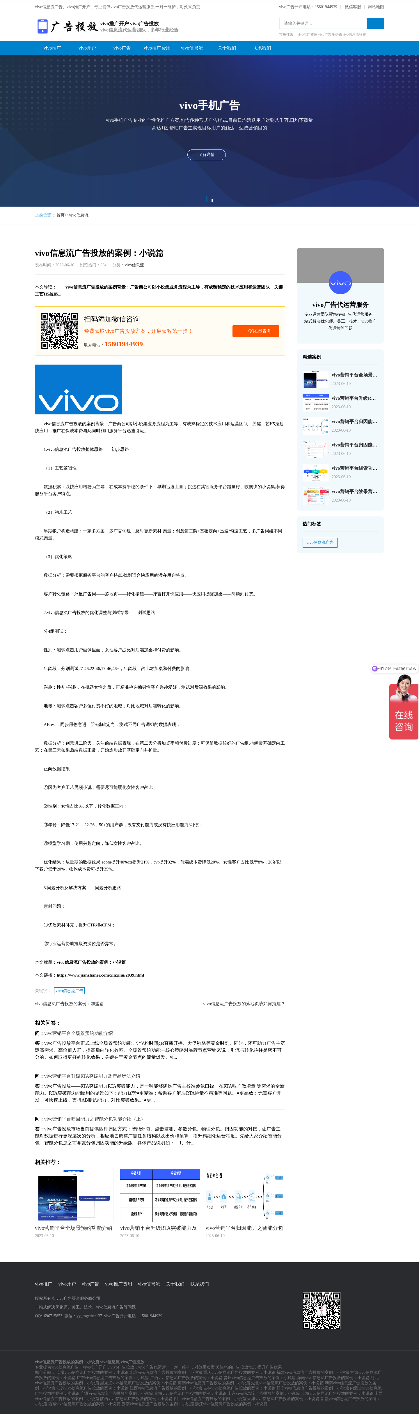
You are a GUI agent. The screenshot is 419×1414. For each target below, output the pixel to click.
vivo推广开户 (94, 1366)
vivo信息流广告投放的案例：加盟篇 (69, 1002)
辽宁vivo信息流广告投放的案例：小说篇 (313, 1387)
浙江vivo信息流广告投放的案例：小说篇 (231, 1402)
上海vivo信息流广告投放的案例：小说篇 (337, 1392)
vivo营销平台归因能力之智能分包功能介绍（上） (94, 1117)
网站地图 (376, 5)
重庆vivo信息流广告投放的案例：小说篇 (239, 1371)
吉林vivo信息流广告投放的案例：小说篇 (239, 1387)
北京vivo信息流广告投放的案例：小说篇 (166, 1371)
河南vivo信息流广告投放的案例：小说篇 (214, 1381)
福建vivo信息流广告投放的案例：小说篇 (313, 1371)
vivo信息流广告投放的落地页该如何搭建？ (244, 1002)
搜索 (375, 21)
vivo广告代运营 (152, 1366)
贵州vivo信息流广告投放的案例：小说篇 (259, 1376)
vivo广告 (122, 46)
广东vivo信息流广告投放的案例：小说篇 (113, 1376)
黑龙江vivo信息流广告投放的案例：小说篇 (138, 1381)
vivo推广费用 (157, 46)
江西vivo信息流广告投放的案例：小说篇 (166, 1387)
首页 (60, 213)
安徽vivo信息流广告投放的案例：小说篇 (92, 1371)
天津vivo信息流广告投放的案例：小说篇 (283, 1397)
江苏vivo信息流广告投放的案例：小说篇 (92, 1387)
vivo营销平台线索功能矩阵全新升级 (368, 466)
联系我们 (262, 46)
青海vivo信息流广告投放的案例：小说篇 (190, 1392)
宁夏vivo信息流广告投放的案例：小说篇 (117, 1392)
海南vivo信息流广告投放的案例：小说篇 (333, 1376)
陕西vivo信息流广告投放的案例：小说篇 (136, 1397)
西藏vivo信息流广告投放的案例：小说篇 (84, 1402)
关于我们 (227, 46)
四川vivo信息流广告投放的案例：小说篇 (210, 1397)
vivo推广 (52, 46)
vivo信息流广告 (69, 989)
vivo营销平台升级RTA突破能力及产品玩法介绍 (92, 1074)
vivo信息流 (192, 46)
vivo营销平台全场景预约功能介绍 (78, 1031)
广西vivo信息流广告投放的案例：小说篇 (186, 1376)
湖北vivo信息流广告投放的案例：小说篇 (287, 1381)
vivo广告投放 (122, 1366)
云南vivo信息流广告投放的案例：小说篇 (158, 1402)
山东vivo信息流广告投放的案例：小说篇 (264, 1392)
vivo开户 (87, 46)
